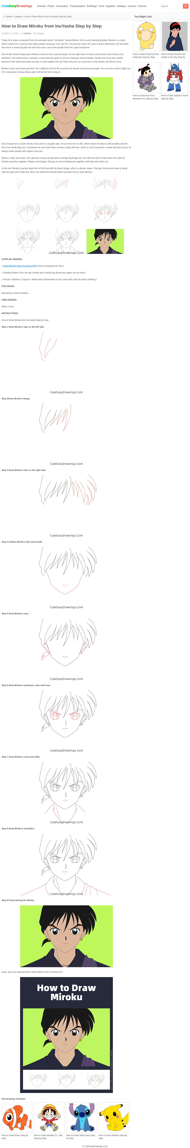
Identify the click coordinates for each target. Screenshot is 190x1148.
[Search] (185, 6)
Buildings (92, 6)
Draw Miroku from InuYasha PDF (20, 266)
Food (101, 6)
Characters (62, 6)
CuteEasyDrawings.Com (96, 1146)
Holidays (121, 6)
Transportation (77, 6)
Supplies (110, 6)
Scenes (142, 6)
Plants (50, 6)
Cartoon (132, 6)
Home (9, 16)
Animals (41, 6)
